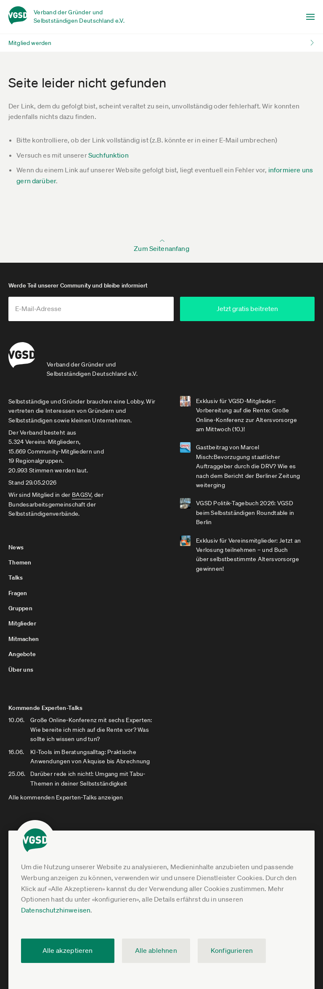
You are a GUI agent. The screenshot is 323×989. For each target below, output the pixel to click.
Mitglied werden (29, 43)
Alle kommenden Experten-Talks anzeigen (65, 797)
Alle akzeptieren (67, 950)
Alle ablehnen (156, 950)
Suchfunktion (108, 155)
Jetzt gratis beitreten (247, 308)
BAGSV (81, 494)
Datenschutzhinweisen (55, 910)
